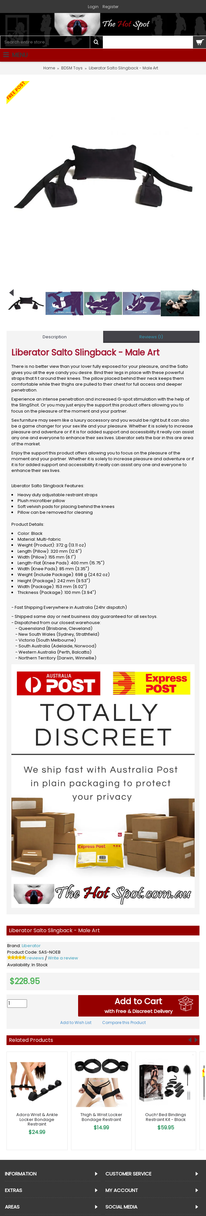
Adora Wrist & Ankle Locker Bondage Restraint (37, 1119)
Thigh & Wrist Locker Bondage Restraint (101, 1117)
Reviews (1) (151, 337)
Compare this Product (124, 1022)
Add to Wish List (75, 1022)
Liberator (31, 946)
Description (55, 337)
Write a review (63, 958)
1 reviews (34, 958)
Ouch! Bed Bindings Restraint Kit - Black (165, 1117)
